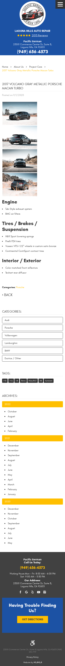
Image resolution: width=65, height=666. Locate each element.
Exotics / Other (13, 358)
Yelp (32, 592)
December (13, 445)
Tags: (6, 373)
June (10, 421)
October (12, 411)
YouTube (39, 592)
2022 (8, 404)
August (11, 416)
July (9, 465)
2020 (7, 501)
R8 (41, 380)
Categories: (12, 311)
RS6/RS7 (33, 380)
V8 (17, 380)
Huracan (48, 380)
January (12, 494)
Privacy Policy (32, 657)
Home (5, 66)
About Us (19, 66)
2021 (7, 438)
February (12, 431)
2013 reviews (40, 35)
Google (26, 592)
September (14, 455)
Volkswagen (11, 335)
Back (8, 295)
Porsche (20, 287)
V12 (11, 380)
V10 (4, 380)
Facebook (20, 592)
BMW (7, 350)
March (11, 484)
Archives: (10, 396)
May (10, 474)
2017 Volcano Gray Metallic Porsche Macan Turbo (28, 70)
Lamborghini (11, 343)
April (10, 426)
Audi (7, 320)
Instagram (45, 592)
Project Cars (35, 66)
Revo (23, 380)
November (13, 450)
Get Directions (32, 619)
